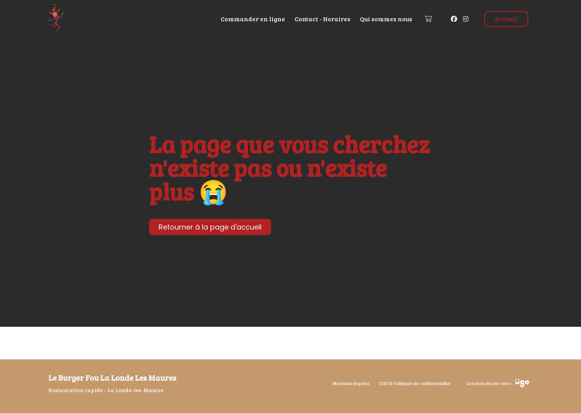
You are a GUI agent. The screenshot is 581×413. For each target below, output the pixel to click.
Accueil (506, 19)
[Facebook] (454, 19)
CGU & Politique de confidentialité (414, 383)
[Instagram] (465, 19)
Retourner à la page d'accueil (210, 227)
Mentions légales (351, 383)
